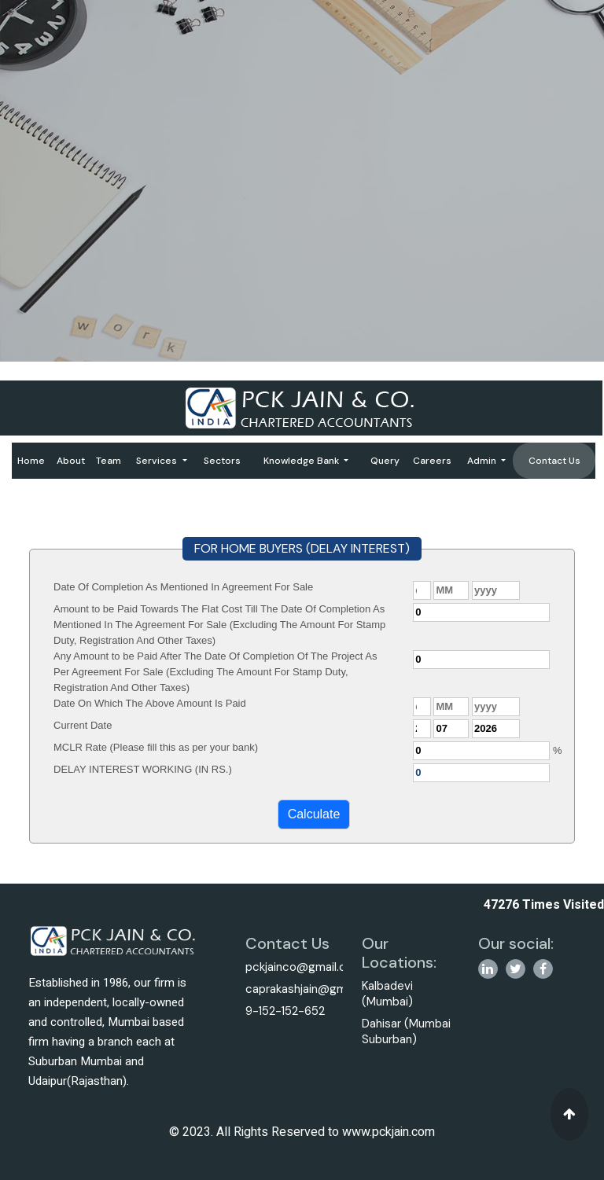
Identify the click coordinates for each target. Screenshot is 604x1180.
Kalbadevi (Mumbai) (387, 993)
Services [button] (157, 460)
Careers (432, 460)
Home (31, 460)
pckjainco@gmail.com (304, 967)
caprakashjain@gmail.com (315, 989)
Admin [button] (483, 460)
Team (108, 460)
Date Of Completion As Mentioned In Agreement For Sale (183, 587)
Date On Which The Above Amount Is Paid (149, 703)
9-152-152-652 (285, 1011)
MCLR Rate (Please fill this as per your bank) (155, 747)
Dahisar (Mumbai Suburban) (406, 1031)
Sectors (222, 460)
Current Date (82, 725)
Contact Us (554, 460)
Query (385, 460)
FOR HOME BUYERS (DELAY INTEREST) (302, 548)
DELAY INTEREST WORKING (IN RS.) (142, 769)
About (71, 460)
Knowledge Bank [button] (302, 460)
